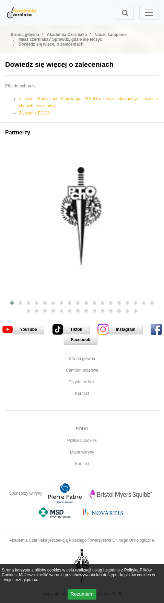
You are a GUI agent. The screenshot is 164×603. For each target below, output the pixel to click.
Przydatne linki (82, 381)
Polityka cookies (82, 440)
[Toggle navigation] (149, 13)
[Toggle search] (125, 13)
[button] (12, 303)
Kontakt (82, 393)
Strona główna (82, 358)
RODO (82, 428)
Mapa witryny (82, 452)
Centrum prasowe (82, 370)
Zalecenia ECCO (34, 113)
